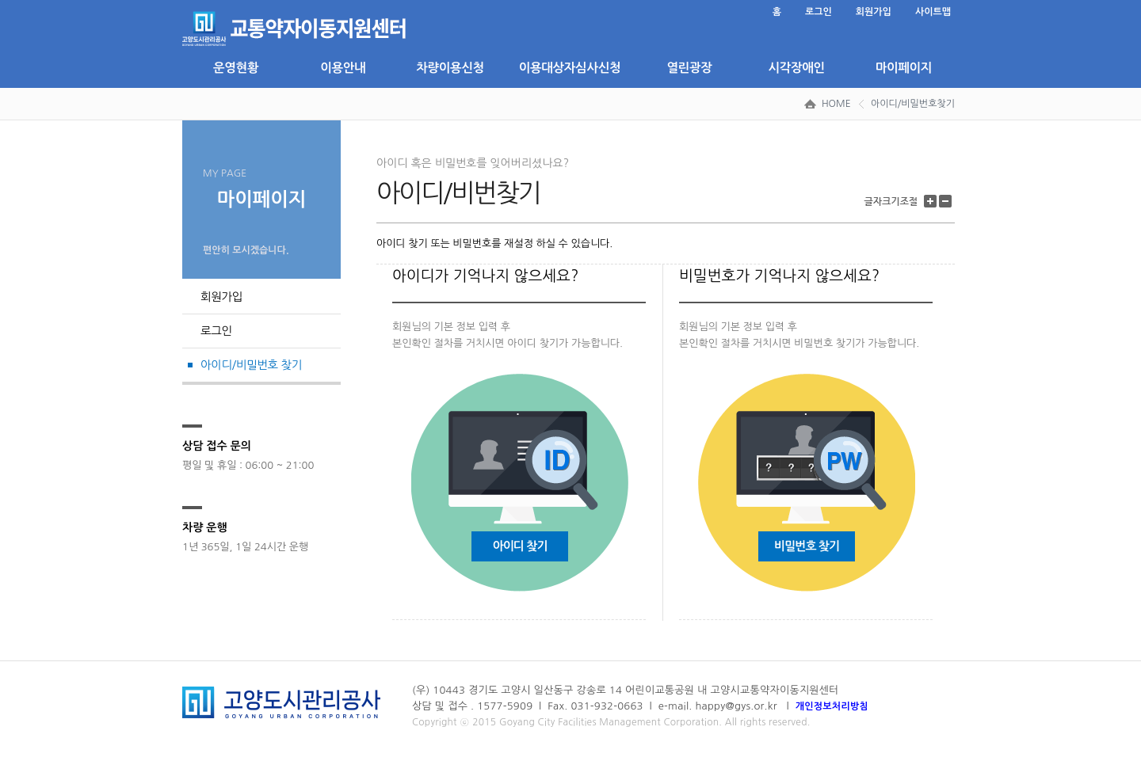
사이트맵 (933, 12)
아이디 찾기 (520, 546)
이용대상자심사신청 (569, 68)
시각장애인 (796, 68)
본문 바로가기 (182, 0)
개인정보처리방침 (832, 706)
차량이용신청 (450, 68)
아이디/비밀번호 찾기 (251, 365)
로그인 (818, 12)
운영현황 (235, 68)
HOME (836, 103)
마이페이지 (904, 68)
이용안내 (342, 68)
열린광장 (689, 68)
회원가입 (873, 12)
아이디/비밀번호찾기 (913, 103)
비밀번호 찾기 (806, 546)
